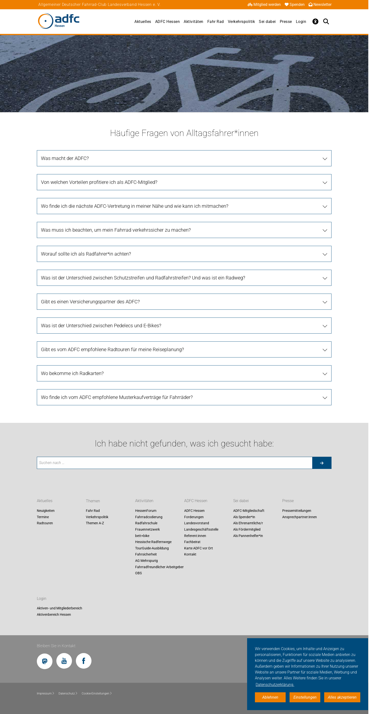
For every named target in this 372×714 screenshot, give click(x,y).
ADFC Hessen (167, 21)
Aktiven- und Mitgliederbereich (59, 608)
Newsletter (320, 4)
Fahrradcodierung (148, 517)
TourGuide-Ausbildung (152, 548)
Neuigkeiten (46, 511)
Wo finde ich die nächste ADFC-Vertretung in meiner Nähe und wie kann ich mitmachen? (134, 206)
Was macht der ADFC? (65, 158)
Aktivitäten (193, 21)
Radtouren (45, 523)
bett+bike (142, 536)
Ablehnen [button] (270, 697)
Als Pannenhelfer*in (248, 536)
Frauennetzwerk (147, 529)
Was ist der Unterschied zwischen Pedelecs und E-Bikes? (101, 325)
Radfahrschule (146, 523)
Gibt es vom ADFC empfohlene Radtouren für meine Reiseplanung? (112, 349)
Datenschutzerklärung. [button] (275, 684)
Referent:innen (195, 536)
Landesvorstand (196, 523)
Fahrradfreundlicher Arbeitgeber (159, 567)
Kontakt (190, 554)
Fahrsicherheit (146, 554)
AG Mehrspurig (146, 561)
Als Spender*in (244, 517)
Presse (286, 21)
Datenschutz (68, 693)
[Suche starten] (321, 463)
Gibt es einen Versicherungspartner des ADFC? (90, 302)
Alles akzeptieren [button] (342, 697)
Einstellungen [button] (305, 697)
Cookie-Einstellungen (97, 693)
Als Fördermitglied (247, 529)
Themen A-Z (95, 523)
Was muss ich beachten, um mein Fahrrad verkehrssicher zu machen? (116, 230)
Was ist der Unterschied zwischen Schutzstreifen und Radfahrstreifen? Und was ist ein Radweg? (143, 278)
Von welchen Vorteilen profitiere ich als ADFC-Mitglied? (99, 182)
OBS (138, 573)
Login (301, 21)
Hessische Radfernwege (153, 542)
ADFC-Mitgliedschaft (248, 511)
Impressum (46, 693)
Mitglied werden (264, 4)
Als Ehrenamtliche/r (248, 523)
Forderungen (194, 517)
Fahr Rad (215, 21)
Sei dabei (267, 21)
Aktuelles (142, 21)
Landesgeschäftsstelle (201, 529)
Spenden (295, 4)
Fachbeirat (192, 542)
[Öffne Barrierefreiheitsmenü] (315, 21)
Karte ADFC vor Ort (198, 548)
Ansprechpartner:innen (299, 517)
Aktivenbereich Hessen (54, 614)
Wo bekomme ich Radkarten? (72, 373)
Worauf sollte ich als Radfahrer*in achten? (86, 254)
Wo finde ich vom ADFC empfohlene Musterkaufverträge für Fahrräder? (117, 397)
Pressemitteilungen (296, 511)
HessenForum (145, 511)
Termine (43, 517)
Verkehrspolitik (241, 21)
